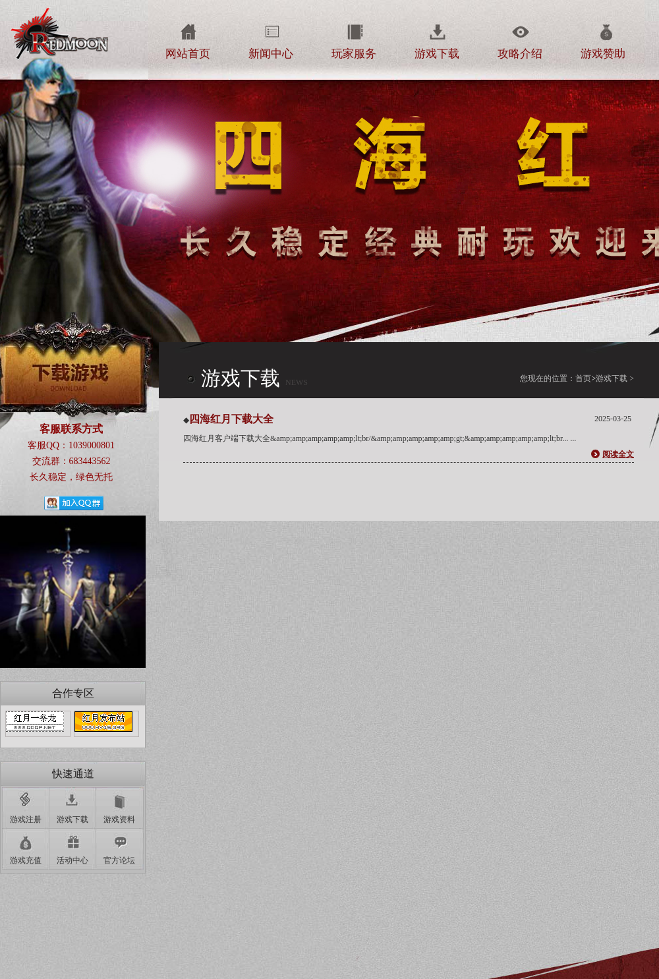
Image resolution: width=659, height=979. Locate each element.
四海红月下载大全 (231, 419)
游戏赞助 (603, 53)
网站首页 (187, 53)
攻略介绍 (520, 53)
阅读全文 (618, 454)
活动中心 (72, 860)
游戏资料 (119, 819)
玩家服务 (353, 53)
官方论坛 (119, 860)
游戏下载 (437, 53)
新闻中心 (270, 53)
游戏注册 (26, 819)
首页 (585, 378)
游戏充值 (26, 860)
